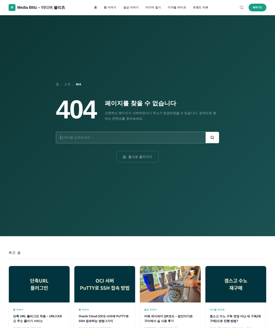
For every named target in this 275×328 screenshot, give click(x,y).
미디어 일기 (153, 7)
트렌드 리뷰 (200, 7)
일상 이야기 (131, 7)
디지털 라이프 (177, 7)
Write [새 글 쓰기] (257, 7)
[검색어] (131, 137)
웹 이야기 (110, 7)
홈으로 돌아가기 (137, 157)
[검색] (241, 7)
